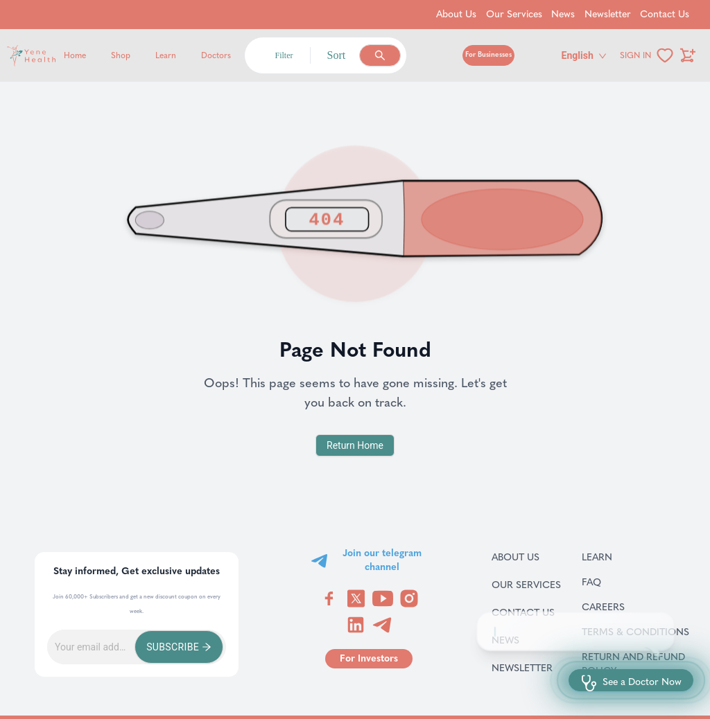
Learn (165, 55)
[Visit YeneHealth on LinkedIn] (355, 624)
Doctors (216, 55)
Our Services (526, 584)
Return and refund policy (637, 663)
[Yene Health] (97, 56)
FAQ (609, 582)
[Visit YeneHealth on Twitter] (356, 598)
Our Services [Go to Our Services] (514, 14)
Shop (120, 55)
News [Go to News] (563, 14)
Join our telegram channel (382, 560)
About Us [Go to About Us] (456, 14)
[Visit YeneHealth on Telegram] (382, 624)
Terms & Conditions (637, 631)
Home (75, 55)
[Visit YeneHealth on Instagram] (409, 598)
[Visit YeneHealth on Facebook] (329, 598)
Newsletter (526, 668)
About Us (526, 557)
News (522, 640)
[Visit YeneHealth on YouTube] (382, 598)
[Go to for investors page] (369, 658)
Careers (621, 607)
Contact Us (526, 612)
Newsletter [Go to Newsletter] (608, 14)
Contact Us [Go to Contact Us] (664, 14)
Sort (336, 55)
